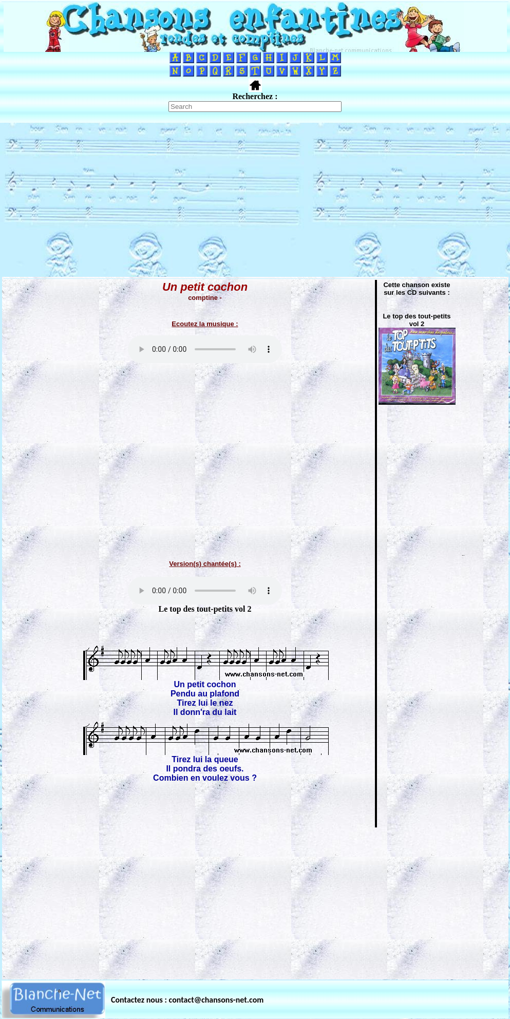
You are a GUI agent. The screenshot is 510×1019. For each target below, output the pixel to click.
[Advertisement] (255, 200)
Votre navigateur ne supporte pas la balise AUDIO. (205, 349)
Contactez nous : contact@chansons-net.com (187, 1000)
